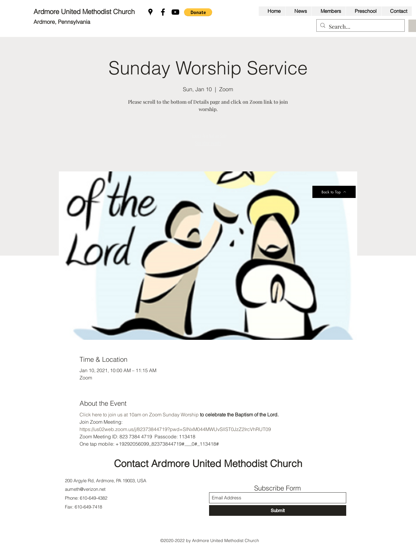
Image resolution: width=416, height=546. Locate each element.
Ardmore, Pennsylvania (62, 21)
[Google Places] (150, 12)
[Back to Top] (334, 192)
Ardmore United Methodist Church (85, 11)
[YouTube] (175, 12)
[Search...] (360, 27)
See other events (208, 143)
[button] (198, 12)
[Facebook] (163, 12)
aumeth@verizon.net (85, 489)
